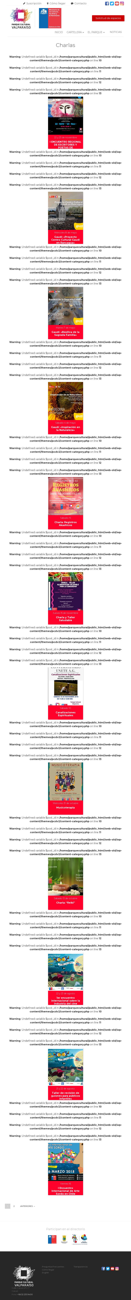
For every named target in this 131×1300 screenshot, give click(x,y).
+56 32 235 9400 (25, 1294)
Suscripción (34, 3)
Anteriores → (27, 1206)
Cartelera (74, 32)
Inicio (59, 32)
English (45, 1272)
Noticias (116, 32)
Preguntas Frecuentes (53, 1267)
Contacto (81, 3)
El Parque (95, 32)
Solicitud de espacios (108, 18)
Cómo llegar (57, 3)
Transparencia (80, 1267)
